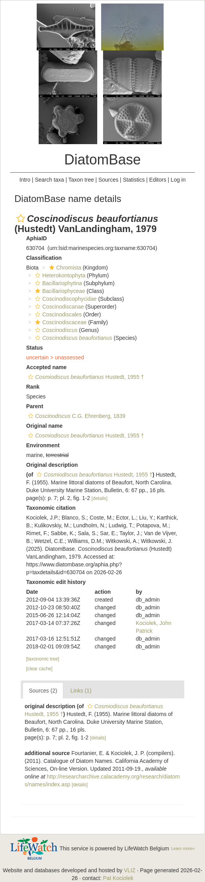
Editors (157, 180)
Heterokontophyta (59, 275)
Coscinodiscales (57, 314)
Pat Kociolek (118, 878)
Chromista (64, 267)
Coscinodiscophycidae (64, 299)
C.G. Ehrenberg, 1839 (75, 416)
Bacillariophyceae (59, 291)
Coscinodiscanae (58, 307)
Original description (52, 465)
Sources (108, 180)
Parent (34, 406)
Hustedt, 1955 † (85, 377)
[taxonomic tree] (42, 659)
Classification (44, 258)
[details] (99, 498)
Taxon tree (81, 180)
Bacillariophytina (57, 283)
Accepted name (46, 367)
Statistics (134, 180)
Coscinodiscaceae (60, 322)
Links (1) (80, 690)
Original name (44, 426)
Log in (178, 180)
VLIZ (129, 870)
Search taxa (49, 180)
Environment (43, 445)
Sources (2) (43, 690)
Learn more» (182, 848)
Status (34, 348)
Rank (32, 387)
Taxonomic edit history (56, 582)
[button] (20, 218)
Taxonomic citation (51, 508)
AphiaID (36, 238)
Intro (25, 180)
